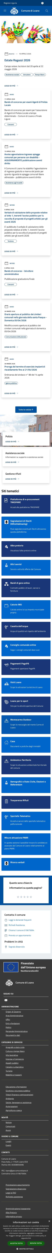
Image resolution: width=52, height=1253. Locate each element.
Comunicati (10, 1126)
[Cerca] (46, 10)
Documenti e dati (13, 1035)
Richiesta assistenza (14, 1196)
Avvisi (11, 53)
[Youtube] (5, 1000)
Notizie (9, 205)
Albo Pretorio (11, 1212)
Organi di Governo (13, 1011)
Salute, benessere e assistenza (18, 1102)
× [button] (49, 1221)
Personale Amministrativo (17, 1031)
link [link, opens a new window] (29, 1238)
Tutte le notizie (26, 409)
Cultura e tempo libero (15, 1051)
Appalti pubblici (12, 1063)
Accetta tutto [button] (16, 1243)
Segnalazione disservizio (16, 1188)
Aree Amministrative (14, 1015)
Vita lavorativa (12, 1055)
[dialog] (26, 1236)
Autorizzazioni (12, 1106)
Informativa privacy (14, 1216)
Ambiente (10, 1098)
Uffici (8, 1019)
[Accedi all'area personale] (42, 3)
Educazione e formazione (16, 1086)
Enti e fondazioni (13, 1023)
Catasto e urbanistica (14, 1066)
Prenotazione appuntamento (18, 1184)
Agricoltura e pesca (14, 1110)
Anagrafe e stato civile (15, 1047)
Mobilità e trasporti (14, 1074)
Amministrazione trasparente (18, 1208)
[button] (26, 1249)
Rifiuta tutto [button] (36, 1243)
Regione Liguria (10, 2)
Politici (8, 1027)
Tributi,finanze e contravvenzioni (19, 1094)
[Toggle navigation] (4, 10)
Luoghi (8, 1141)
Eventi (8, 1145)
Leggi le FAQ (11, 1192)
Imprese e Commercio (15, 1059)
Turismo (9, 1070)
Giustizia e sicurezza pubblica (18, 1090)
